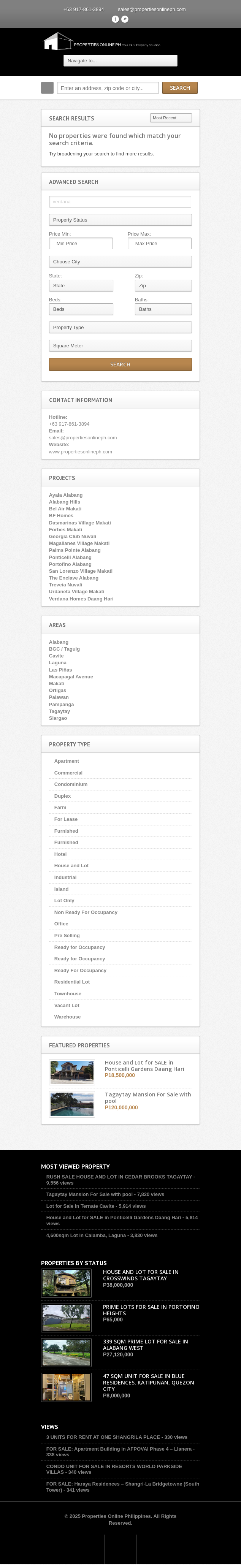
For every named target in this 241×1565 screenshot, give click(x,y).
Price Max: (139, 234)
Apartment (66, 761)
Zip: (139, 276)
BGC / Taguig (64, 649)
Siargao (58, 718)
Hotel (60, 854)
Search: (47, 88)
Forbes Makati (65, 529)
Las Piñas (60, 670)
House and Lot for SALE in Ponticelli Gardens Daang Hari (113, 1218)
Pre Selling (66, 935)
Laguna (57, 663)
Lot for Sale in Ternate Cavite (80, 1206)
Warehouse (67, 1017)
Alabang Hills (64, 502)
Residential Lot (71, 982)
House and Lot (71, 866)
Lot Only (64, 900)
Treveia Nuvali (65, 585)
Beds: (55, 300)
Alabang (58, 642)
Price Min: (60, 234)
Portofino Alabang (70, 564)
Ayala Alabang (65, 495)
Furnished (66, 831)
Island (61, 889)
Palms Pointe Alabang (74, 550)
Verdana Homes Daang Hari (81, 599)
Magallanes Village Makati (79, 543)
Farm (60, 808)
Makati (56, 683)
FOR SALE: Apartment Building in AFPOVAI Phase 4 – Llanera (118, 1449)
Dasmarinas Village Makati (80, 523)
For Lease (65, 819)
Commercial (68, 773)
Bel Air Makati (65, 509)
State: (55, 276)
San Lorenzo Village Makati (80, 571)
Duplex (62, 796)
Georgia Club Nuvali (72, 536)
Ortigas (57, 690)
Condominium (70, 784)
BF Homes (61, 516)
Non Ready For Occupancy (85, 912)
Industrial (65, 877)
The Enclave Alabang (73, 578)
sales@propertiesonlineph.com (152, 9)
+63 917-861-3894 (83, 9)
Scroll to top (120, 1550)
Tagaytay (59, 711)
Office (61, 924)
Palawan (58, 697)
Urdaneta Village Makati (76, 592)
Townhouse (67, 993)
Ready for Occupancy (79, 947)
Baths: (142, 300)
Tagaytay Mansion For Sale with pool (89, 1195)
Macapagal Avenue (71, 677)
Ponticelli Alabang (70, 557)
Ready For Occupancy (80, 970)
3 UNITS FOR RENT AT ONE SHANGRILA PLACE (103, 1438)
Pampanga (61, 704)
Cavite (56, 656)
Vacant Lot (66, 1005)
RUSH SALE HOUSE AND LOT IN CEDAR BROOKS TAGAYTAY (119, 1177)
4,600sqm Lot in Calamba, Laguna (86, 1235)
